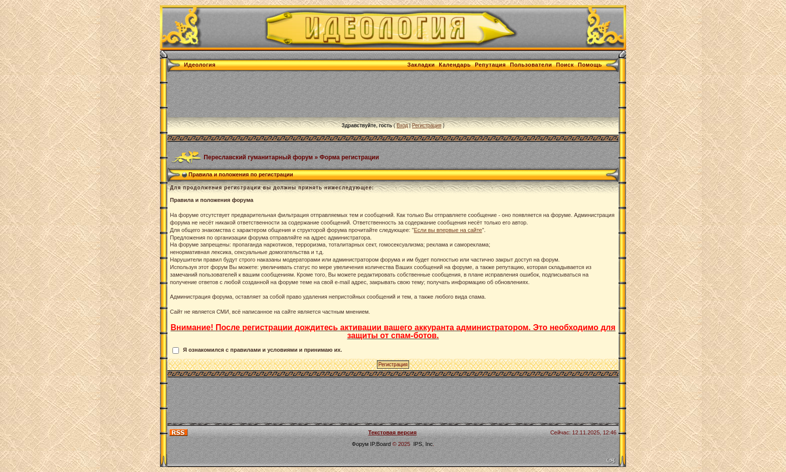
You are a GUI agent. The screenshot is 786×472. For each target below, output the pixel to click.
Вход (402, 125)
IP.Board (380, 444)
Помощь (590, 65)
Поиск (565, 65)
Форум (360, 444)
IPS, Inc (423, 444)
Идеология (200, 65)
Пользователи (531, 65)
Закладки (421, 65)
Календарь (455, 65)
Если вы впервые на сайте (448, 230)
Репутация (490, 65)
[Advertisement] (349, 94)
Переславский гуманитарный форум (258, 156)
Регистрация (426, 125)
